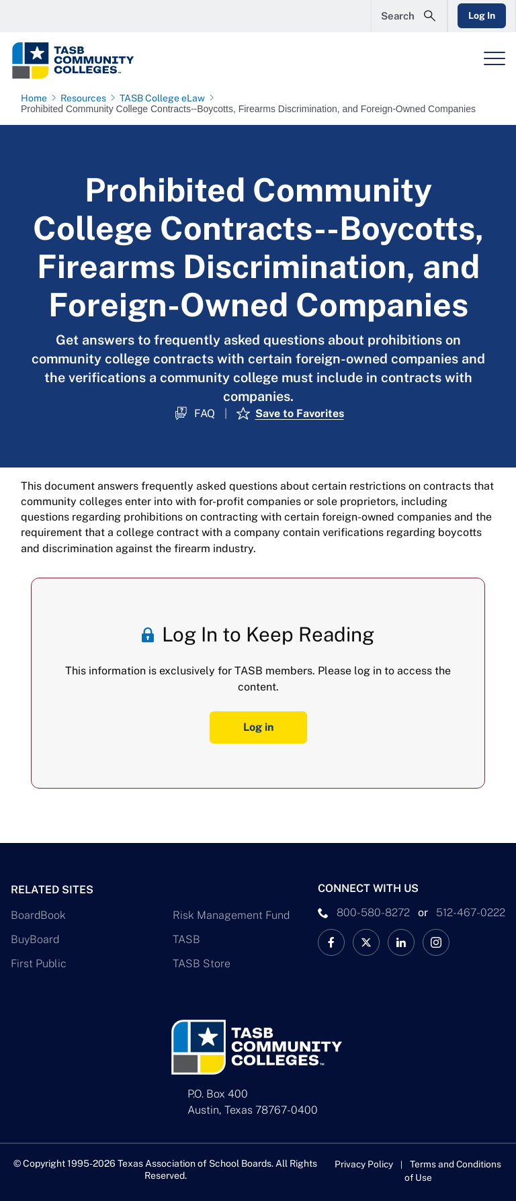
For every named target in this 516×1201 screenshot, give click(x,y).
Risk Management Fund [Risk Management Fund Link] (231, 914)
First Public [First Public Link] (39, 963)
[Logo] (98, 60)
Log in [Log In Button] (258, 727)
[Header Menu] (494, 58)
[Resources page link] (86, 98)
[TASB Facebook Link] (331, 941)
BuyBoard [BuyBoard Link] (35, 938)
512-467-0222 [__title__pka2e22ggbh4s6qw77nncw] (470, 911)
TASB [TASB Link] (186, 938)
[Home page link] (36, 98)
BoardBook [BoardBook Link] (38, 914)
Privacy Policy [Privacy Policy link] (363, 1163)
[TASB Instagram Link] (436, 941)
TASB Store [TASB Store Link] (201, 963)
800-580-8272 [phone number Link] (373, 911)
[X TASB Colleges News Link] (366, 941)
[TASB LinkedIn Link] (401, 941)
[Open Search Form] (406, 16)
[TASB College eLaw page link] (165, 98)
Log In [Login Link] (480, 15)
